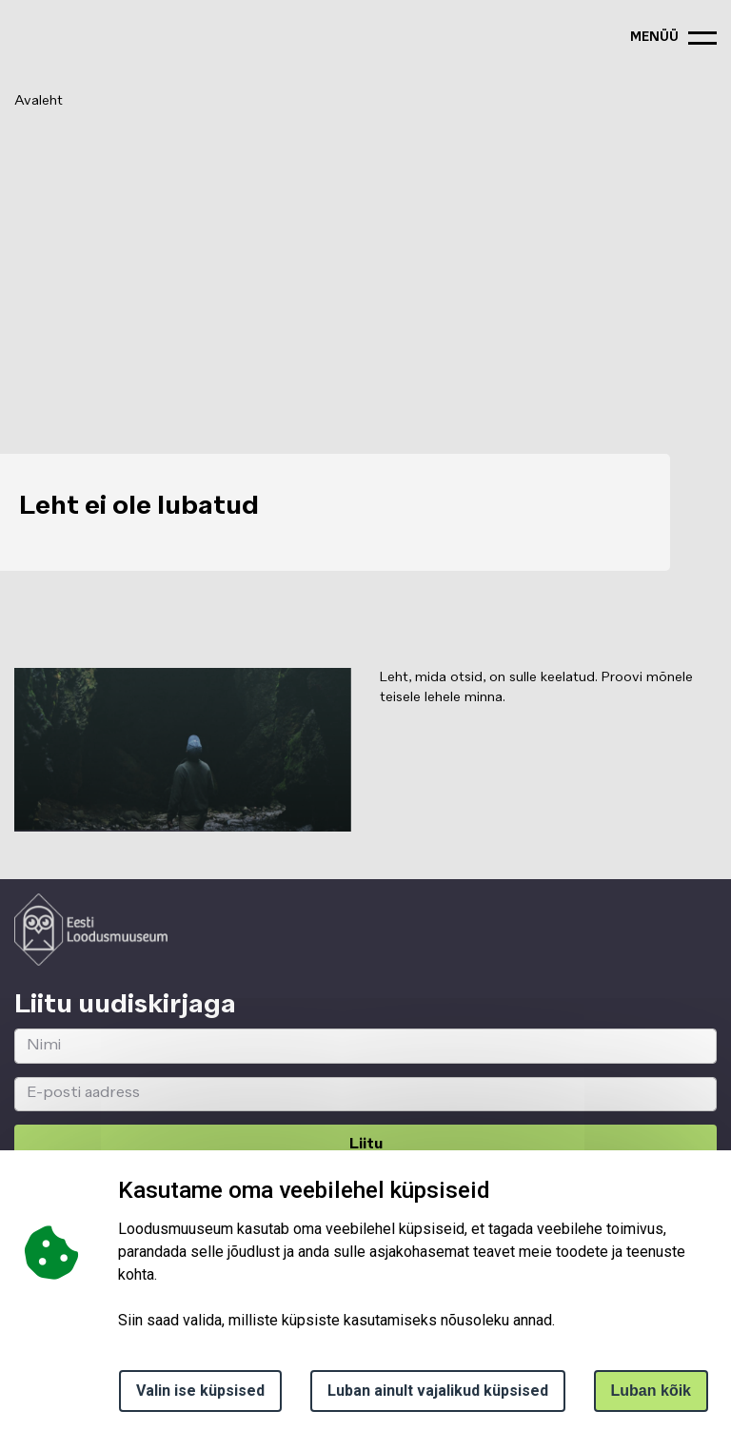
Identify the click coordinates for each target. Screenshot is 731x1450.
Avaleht (38, 101)
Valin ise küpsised (200, 1390)
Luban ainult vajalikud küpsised (437, 1390)
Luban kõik (651, 1390)
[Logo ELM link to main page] (91, 929)
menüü (654, 37)
